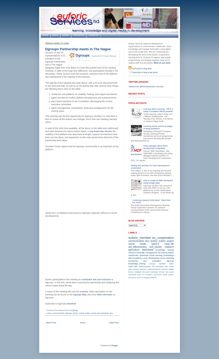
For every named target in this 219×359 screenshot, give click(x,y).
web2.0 (155, 244)
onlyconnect (158, 275)
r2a (138, 277)
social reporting (167, 258)
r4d (158, 252)
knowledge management (146, 252)
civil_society (155, 247)
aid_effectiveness (137, 247)
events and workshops (100, 313)
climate (131, 252)
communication (58, 313)
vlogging (147, 277)
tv (142, 277)
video (139, 275)
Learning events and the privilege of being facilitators (157, 127)
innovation (149, 275)
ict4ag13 (138, 272)
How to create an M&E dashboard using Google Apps (158, 181)
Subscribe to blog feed (142, 68)
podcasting (132, 277)
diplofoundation (145, 266)
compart (152, 264)
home (45, 35)
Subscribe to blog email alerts (145, 72)
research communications (150, 269)
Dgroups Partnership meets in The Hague (78, 49)
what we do (78, 35)
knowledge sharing (165, 250)
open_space (169, 272)
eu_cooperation (163, 237)
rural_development (151, 258)
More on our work (162, 63)
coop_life (169, 244)
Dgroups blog (79, 294)
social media (137, 244)
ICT (143, 275)
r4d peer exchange (150, 272)
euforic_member (139, 237)
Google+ (10, 1)
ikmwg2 (161, 272)
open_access (133, 269)
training (164, 252)
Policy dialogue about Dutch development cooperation (155, 147)
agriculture (134, 249)
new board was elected (100, 131)
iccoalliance (137, 258)
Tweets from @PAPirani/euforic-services (146, 86)
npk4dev (162, 264)
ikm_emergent (157, 266)
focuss (131, 272)
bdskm (171, 252)
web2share (147, 249)
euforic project (84, 313)
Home (82, 322)
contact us (93, 35)
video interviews (104, 294)
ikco (111, 313)
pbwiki (165, 275)
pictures (171, 275)
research (169, 247)
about (55, 35)
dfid (130, 258)
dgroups (69, 313)
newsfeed (71, 303)
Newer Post (51, 322)
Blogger (114, 345)
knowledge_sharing (136, 264)
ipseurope (144, 255)
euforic (75, 313)
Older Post (114, 322)
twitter (171, 264)
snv (140, 277)
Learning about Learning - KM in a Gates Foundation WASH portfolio (158, 110)
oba (166, 266)
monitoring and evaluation (144, 261)
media (171, 266)
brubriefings (169, 255)
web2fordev (133, 255)
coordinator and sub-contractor (96, 279)
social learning (156, 255)
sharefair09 (132, 275)
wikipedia (153, 277)
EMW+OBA (133, 266)
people (66, 35)
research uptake (167, 269)
